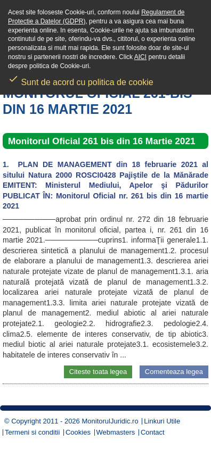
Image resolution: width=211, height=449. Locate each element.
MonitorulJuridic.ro (110, 421)
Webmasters (115, 432)
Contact (153, 432)
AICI (140, 57)
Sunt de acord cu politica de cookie (80, 79)
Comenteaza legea (174, 372)
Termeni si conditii (32, 432)
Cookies (78, 432)
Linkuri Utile (162, 421)
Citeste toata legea (98, 372)
